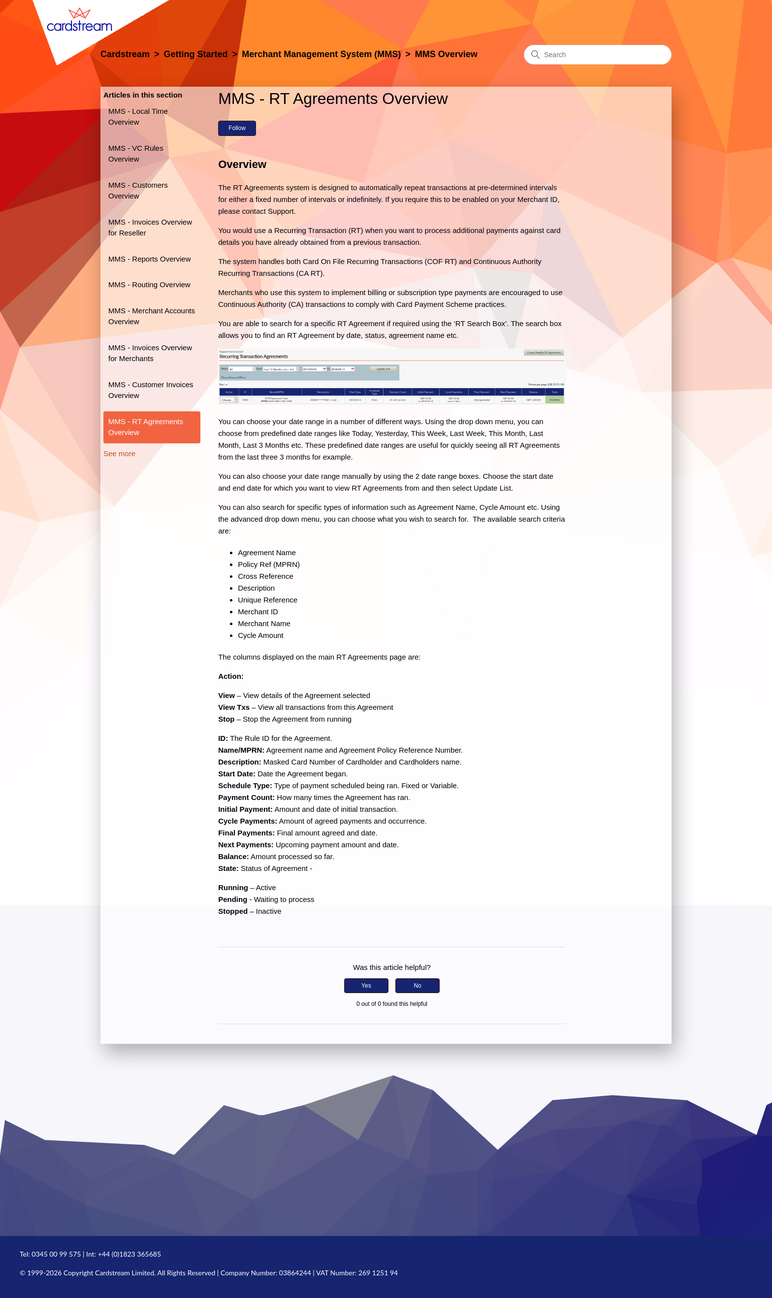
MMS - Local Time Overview (138, 117)
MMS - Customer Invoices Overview (150, 390)
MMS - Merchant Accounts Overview (151, 316)
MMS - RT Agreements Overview (145, 427)
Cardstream (125, 54)
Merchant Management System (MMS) (321, 54)
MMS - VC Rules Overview (135, 154)
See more (119, 453)
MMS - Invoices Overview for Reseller (150, 227)
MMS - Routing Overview (149, 284)
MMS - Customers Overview (138, 190)
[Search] (598, 55)
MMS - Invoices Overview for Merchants (150, 353)
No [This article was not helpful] (417, 985)
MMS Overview (446, 54)
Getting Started (196, 54)
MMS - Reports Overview (149, 259)
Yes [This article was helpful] (366, 985)
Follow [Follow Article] (237, 128)
